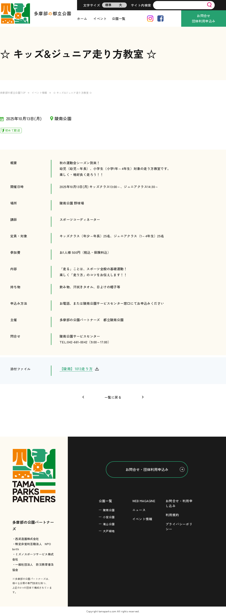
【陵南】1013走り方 (76, 368)
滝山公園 (109, 524)
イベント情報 (39, 92)
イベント (100, 18)
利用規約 (172, 514)
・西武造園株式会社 (25, 539)
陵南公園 (109, 510)
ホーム (82, 18)
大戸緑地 (109, 531)
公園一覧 (119, 18)
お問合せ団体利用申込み (204, 18)
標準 (108, 5)
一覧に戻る (113, 397)
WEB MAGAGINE (144, 500)
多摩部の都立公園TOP (12, 92)
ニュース (139, 510)
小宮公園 (109, 517)
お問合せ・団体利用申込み (147, 469)
